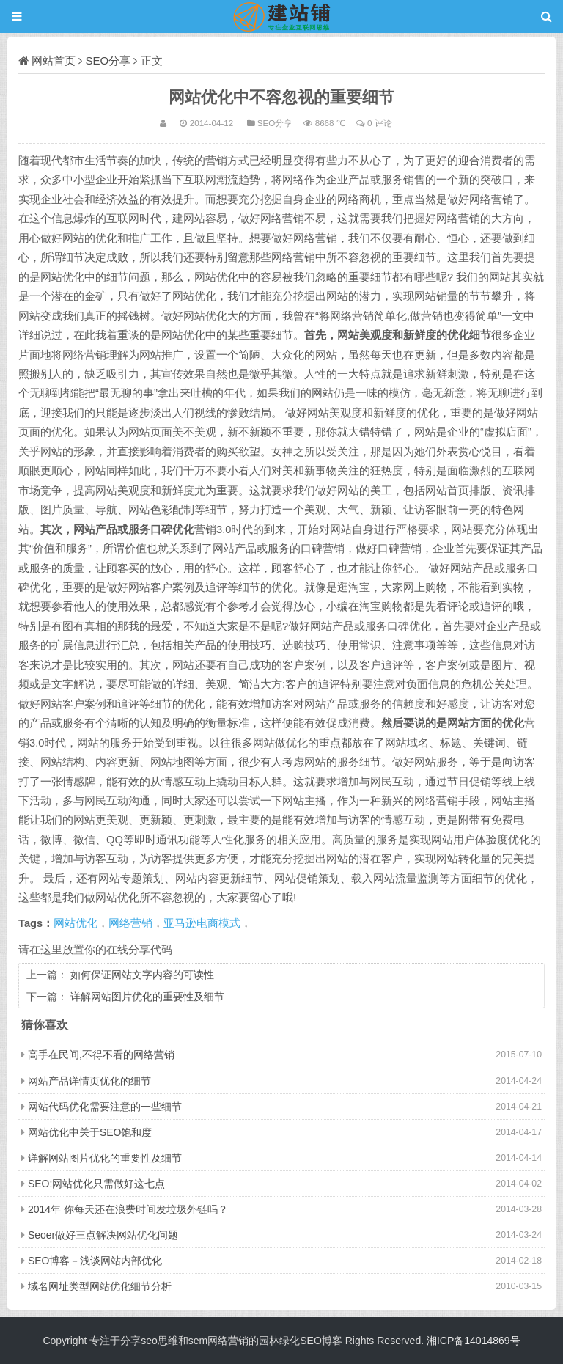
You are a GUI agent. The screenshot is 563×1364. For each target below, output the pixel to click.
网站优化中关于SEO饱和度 (90, 1132)
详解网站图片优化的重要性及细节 (147, 996)
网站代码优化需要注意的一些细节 (105, 1106)
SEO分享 (108, 60)
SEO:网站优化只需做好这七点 (96, 1183)
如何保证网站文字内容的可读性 (142, 974)
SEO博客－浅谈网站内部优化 (95, 1260)
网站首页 (54, 60)
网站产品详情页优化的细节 (89, 1081)
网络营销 (130, 923)
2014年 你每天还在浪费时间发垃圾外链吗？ (128, 1209)
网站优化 (75, 923)
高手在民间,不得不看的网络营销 (101, 1054)
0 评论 (379, 123)
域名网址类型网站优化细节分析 (100, 1286)
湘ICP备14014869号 (473, 1340)
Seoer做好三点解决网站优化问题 (103, 1235)
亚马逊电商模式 (201, 923)
